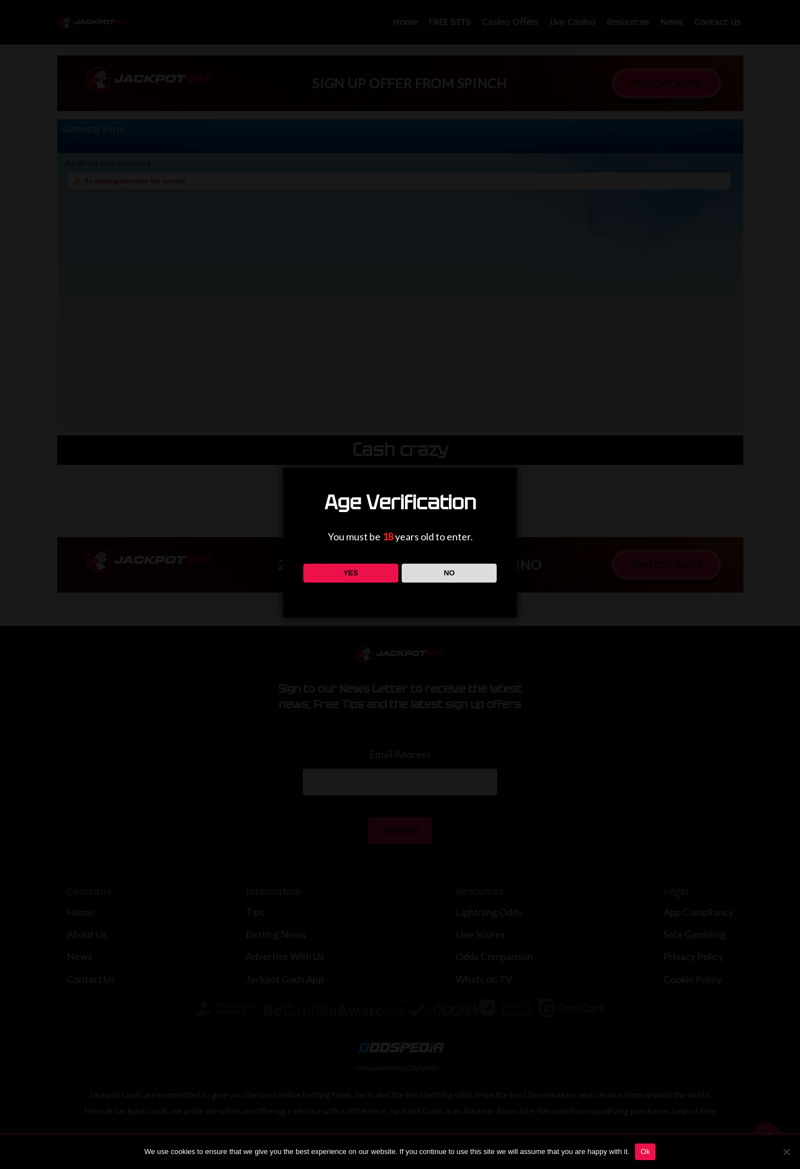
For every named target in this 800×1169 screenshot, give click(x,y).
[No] (786, 1151)
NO (449, 573)
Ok (645, 1151)
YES (350, 573)
